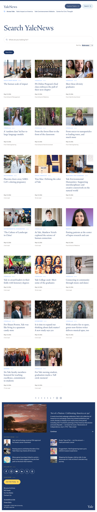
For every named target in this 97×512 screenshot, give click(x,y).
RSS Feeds (7, 490)
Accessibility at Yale (9, 499)
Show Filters (9, 52)
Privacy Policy (8, 502)
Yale (90, 507)
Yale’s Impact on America (24, 11)
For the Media (8, 493)
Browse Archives (9, 488)
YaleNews (10, 7)
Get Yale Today (12, 482)
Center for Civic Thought (64, 11)
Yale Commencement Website (45, 11)
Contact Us (7, 495)
